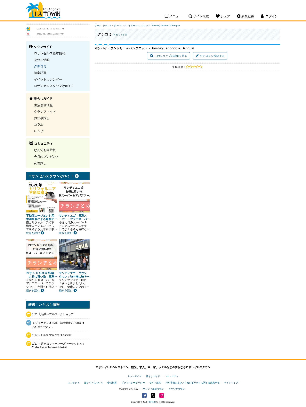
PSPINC (152, 402)
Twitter (153, 395)
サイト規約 (155, 382)
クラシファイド (45, 111)
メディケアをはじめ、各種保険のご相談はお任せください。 (58, 324)
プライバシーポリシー (133, 382)
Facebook (144, 395)
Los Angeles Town (43, 10)
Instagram (161, 395)
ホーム (98, 25)
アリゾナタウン (176, 389)
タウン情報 (42, 60)
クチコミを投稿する (210, 56)
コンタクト (74, 382)
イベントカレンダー (48, 79)
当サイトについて (93, 382)
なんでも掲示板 (45, 150)
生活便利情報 (43, 105)
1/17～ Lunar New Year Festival (51, 335)
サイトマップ (231, 382)
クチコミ (40, 66)
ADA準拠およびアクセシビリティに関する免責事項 (192, 382)
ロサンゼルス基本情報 (49, 53)
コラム (38, 124)
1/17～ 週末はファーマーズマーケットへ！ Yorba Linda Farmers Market (58, 345)
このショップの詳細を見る (168, 56)
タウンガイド (134, 376)
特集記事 (40, 72)
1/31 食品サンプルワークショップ (53, 314)
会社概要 (112, 382)
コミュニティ (172, 376)
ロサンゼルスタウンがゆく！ (54, 86)
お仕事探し (42, 118)
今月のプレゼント (46, 156)
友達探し (40, 163)
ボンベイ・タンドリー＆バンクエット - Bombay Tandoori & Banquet (147, 25)
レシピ (38, 131)
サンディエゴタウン (153, 389)
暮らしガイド (153, 376)
